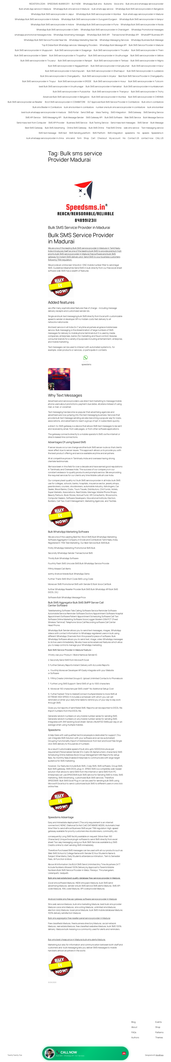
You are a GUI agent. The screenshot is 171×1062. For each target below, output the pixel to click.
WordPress (159, 1055)
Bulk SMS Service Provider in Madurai (79, 227)
